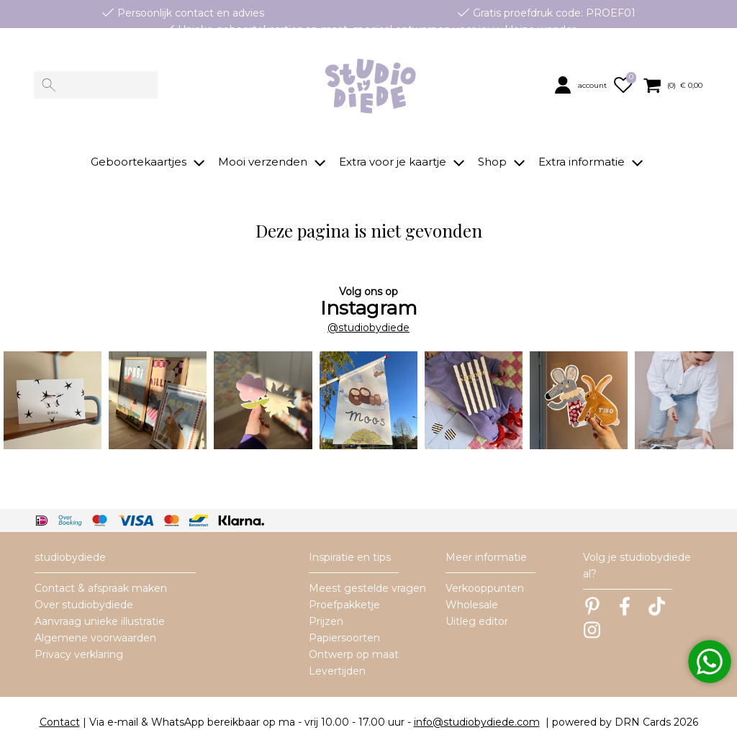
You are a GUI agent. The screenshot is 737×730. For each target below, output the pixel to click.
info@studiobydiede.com (477, 704)
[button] (581, 85)
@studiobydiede (368, 308)
